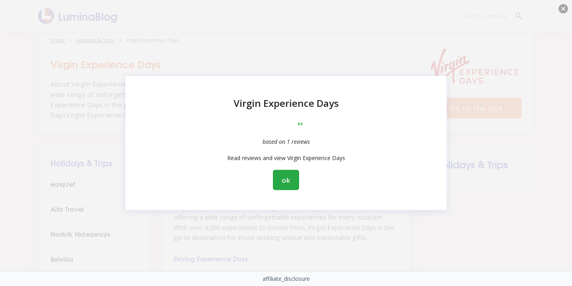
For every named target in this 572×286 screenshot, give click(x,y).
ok (286, 180)
